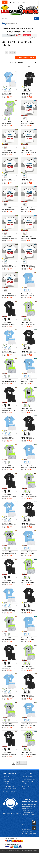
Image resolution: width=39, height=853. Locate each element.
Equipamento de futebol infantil (28, 851)
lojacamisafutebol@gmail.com (12, 812)
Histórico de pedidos (28, 781)
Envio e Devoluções (9, 779)
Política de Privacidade (10, 788)
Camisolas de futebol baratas (28, 815)
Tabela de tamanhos (9, 784)
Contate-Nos (6, 776)
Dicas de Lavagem (8, 786)
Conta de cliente (27, 776)
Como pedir (6, 781)
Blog (23, 788)
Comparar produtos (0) (25, 58)
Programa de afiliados (28, 779)
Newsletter (25, 784)
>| (14, 52)
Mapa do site (26, 786)
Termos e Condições (9, 791)
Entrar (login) (21, 2)
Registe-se (14, 2)
